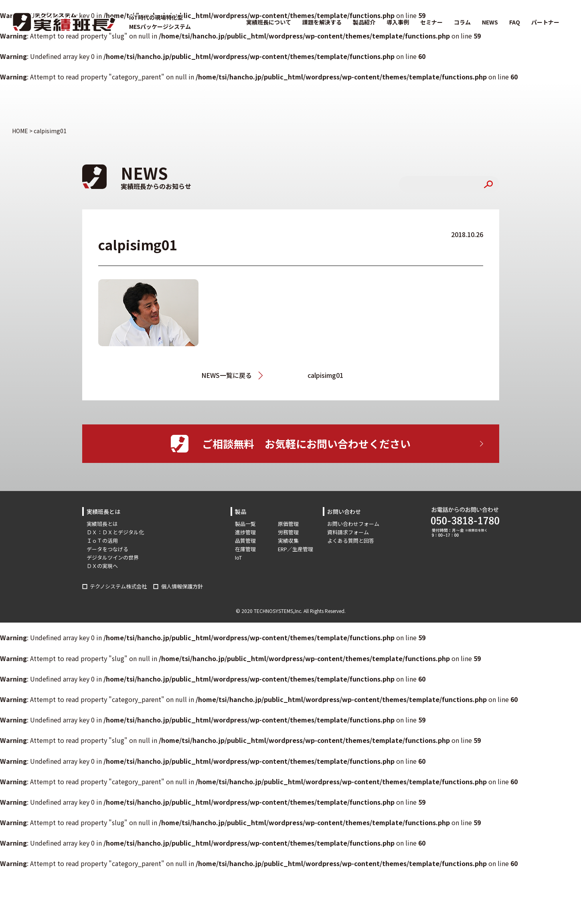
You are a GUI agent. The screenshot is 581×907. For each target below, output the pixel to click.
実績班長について (268, 22)
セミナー (431, 22)
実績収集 (288, 540)
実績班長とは (102, 524)
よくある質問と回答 (350, 540)
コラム (462, 22)
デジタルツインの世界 (113, 557)
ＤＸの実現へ (102, 566)
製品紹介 (364, 22)
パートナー (545, 22)
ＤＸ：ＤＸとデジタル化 (115, 532)
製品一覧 (245, 524)
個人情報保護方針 (182, 586)
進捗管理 (245, 532)
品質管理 (245, 540)
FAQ (514, 22)
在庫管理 (245, 549)
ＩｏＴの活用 (102, 540)
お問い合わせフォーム (353, 524)
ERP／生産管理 (295, 549)
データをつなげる (107, 549)
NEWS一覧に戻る (226, 375)
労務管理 (288, 532)
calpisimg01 (325, 375)
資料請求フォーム (348, 532)
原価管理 (288, 524)
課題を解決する (322, 22)
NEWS (490, 22)
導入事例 (398, 22)
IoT (238, 557)
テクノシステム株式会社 (118, 586)
